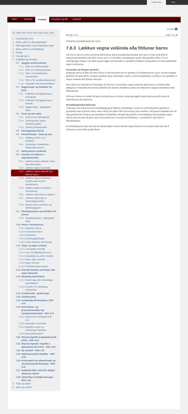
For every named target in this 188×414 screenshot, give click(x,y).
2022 (40, 32)
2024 (29, 32)
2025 (23, 32)
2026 (18, 32)
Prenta (170, 29)
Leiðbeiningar (156, 2)
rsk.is (173, 2)
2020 (51, 32)
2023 (34, 32)
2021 (45, 32)
